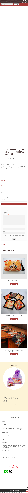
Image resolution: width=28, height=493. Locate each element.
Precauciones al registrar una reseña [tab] (8, 185)
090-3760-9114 (15, 483)
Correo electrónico (7, 231)
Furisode (16, 174)
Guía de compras (4, 486)
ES (15, 4)
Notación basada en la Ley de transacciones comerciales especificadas (16, 486)
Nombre (4, 227)
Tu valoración (6, 214)
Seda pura (20, 174)
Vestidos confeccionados (9, 174)
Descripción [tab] (3, 180)
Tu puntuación (5, 212)
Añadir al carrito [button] (14, 284)
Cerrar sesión (4, 244)
